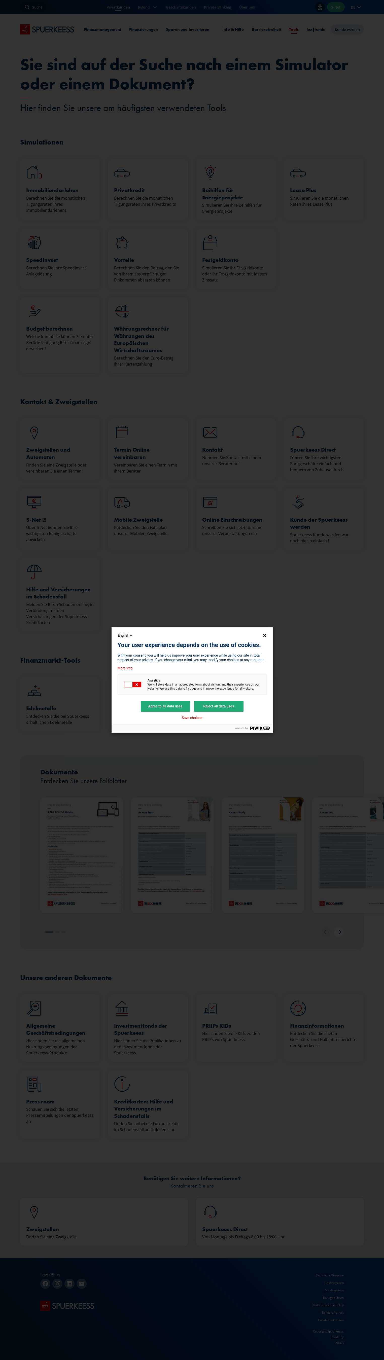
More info (125, 668)
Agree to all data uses (165, 706)
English (125, 635)
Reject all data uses (218, 706)
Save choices (192, 718)
